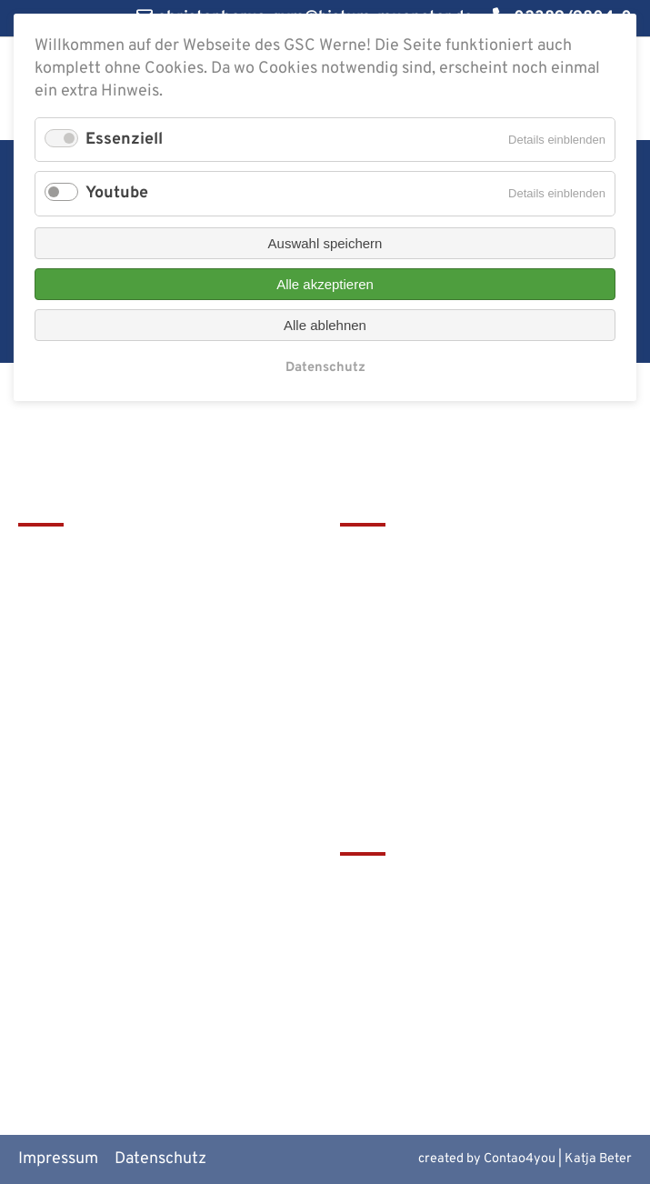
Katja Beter (598, 1159)
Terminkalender (397, 586)
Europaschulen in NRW (422, 976)
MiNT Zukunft (390, 1006)
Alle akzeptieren (325, 284)
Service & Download (412, 647)
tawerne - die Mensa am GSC (443, 885)
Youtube (116, 193)
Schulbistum (385, 915)
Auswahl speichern (325, 243)
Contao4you (519, 1159)
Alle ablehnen (325, 325)
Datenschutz (160, 1159)
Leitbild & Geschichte (418, 555)
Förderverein (387, 616)
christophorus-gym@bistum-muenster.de (122, 727)
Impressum (58, 1159)
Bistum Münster (397, 945)
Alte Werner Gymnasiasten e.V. (451, 1037)
